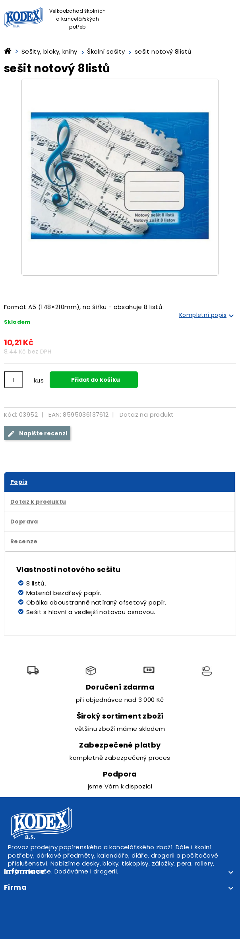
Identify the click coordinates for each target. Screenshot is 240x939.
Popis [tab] (18, 482)
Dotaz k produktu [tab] (38, 502)
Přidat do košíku (95, 380)
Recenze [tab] (24, 541)
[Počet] (13, 379)
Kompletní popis (207, 316)
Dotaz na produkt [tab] (147, 414)
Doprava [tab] (24, 522)
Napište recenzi (37, 433)
